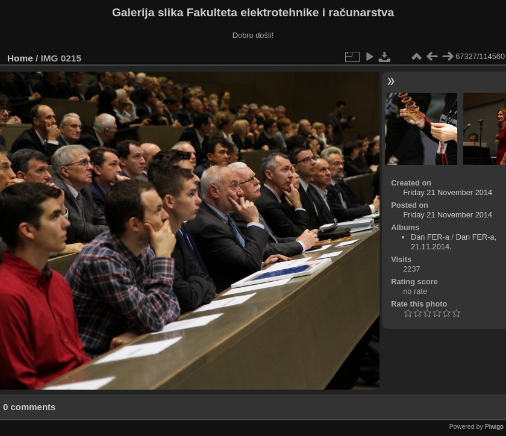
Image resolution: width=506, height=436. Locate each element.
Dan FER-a (430, 236)
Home (20, 58)
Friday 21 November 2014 (447, 192)
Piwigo (494, 426)
